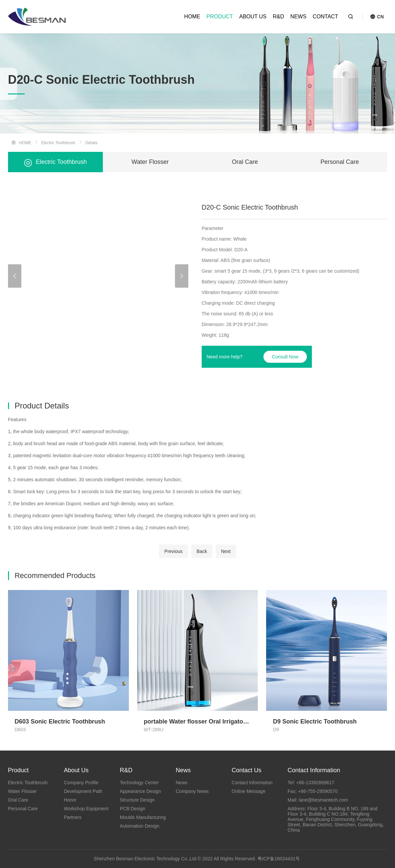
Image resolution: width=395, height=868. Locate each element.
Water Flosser (150, 162)
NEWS (298, 16)
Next (226, 551)
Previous (173, 551)
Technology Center (139, 782)
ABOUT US (253, 16)
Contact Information (252, 782)
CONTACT (325, 16)
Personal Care (340, 162)
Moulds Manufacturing (143, 817)
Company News (192, 791)
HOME (192, 16)
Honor (70, 800)
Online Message (248, 791)
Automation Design (139, 826)
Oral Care (245, 162)
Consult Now (285, 356)
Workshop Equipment (86, 808)
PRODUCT (219, 16)
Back (202, 551)
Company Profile (81, 782)
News (181, 782)
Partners (72, 817)
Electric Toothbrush (58, 142)
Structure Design (137, 800)
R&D (278, 16)
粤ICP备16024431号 (278, 858)
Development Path (83, 791)
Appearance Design (140, 791)
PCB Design (132, 808)
